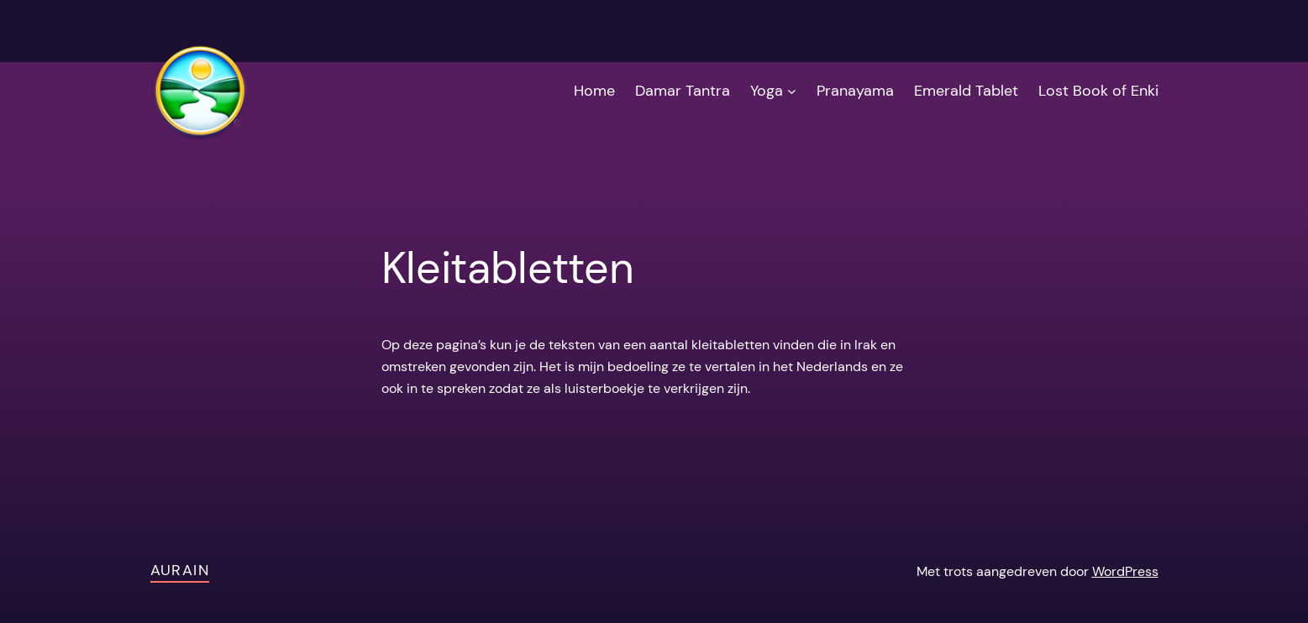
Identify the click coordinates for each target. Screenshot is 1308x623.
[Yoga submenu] (791, 91)
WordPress (1125, 571)
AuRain (180, 570)
